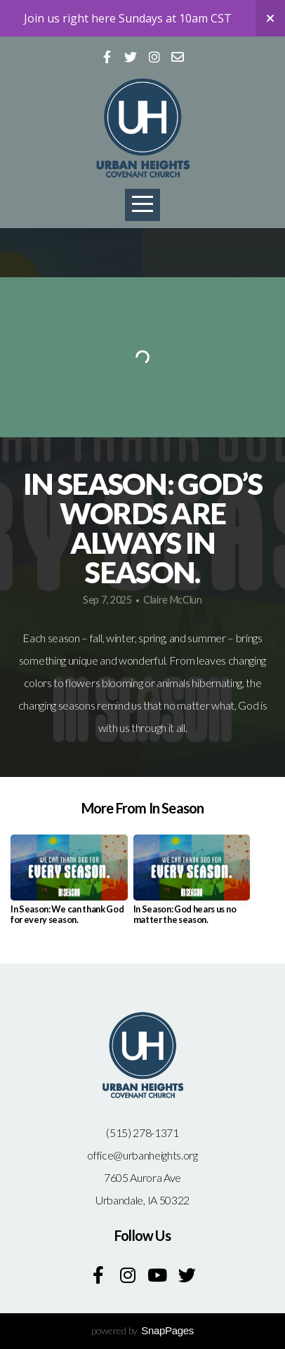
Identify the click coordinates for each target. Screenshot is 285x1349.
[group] (69, 885)
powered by (142, 1330)
